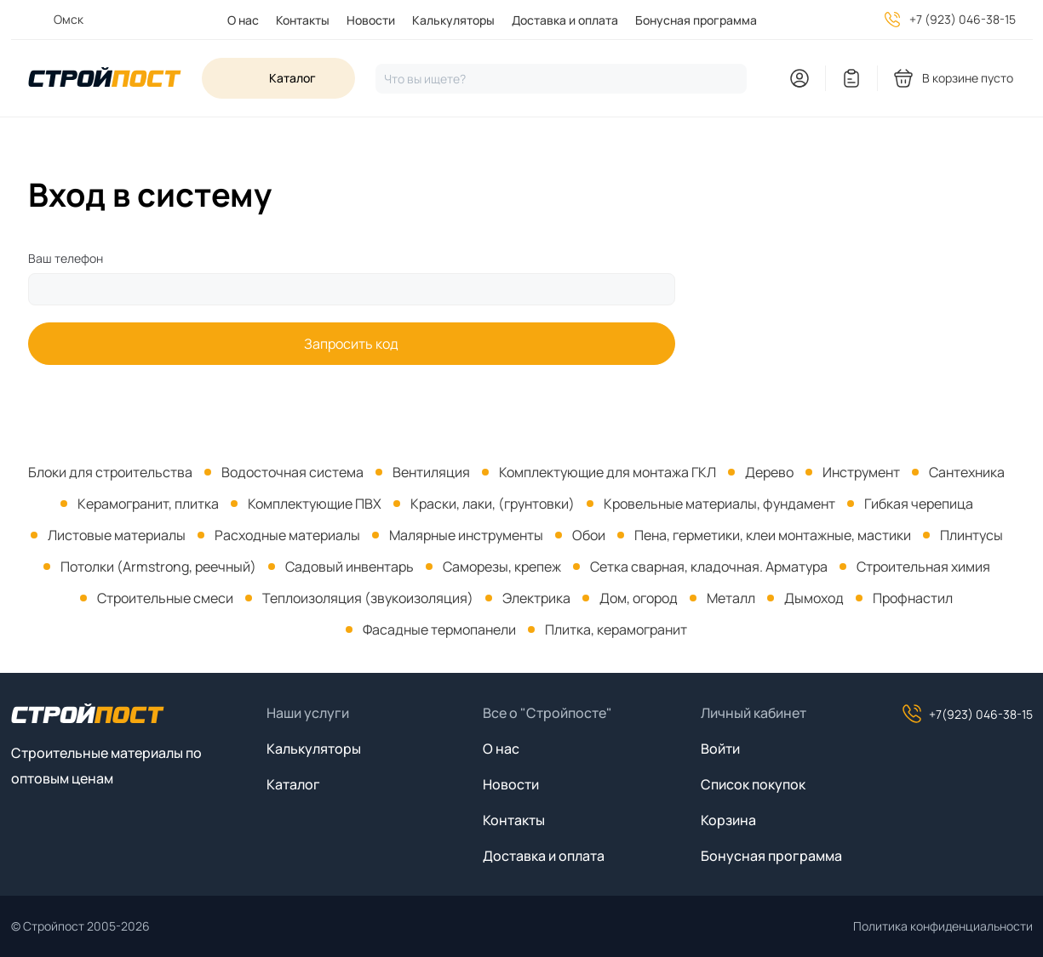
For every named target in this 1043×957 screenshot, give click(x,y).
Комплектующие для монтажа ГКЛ (607, 472)
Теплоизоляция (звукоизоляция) (367, 598)
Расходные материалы (287, 535)
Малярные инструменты (466, 535)
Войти (720, 748)
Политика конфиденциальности (943, 926)
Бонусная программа (696, 20)
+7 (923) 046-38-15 (962, 19)
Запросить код (351, 343)
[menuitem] (234, 20)
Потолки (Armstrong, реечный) (158, 566)
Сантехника (967, 472)
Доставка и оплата (565, 20)
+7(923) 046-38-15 (967, 714)
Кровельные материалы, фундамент (719, 503)
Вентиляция (431, 472)
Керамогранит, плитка (148, 503)
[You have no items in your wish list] (851, 78)
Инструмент (861, 472)
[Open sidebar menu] (278, 78)
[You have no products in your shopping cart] (954, 78)
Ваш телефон (65, 258)
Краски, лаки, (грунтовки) (492, 503)
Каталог (293, 784)
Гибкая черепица (918, 503)
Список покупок (753, 784)
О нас (243, 20)
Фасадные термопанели (439, 629)
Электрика (536, 598)
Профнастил (913, 598)
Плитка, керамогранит (616, 629)
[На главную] (104, 78)
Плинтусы (971, 535)
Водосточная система (292, 472)
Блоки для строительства (110, 472)
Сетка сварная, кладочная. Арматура (709, 566)
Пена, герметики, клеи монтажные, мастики (772, 535)
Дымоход (814, 598)
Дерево (769, 472)
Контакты (303, 20)
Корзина (728, 820)
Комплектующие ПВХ (314, 503)
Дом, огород (638, 598)
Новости (371, 20)
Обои (588, 535)
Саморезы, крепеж (502, 566)
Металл (731, 598)
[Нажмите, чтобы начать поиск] (561, 79)
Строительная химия (923, 566)
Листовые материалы (117, 535)
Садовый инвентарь (349, 566)
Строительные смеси (165, 598)
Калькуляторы (453, 20)
